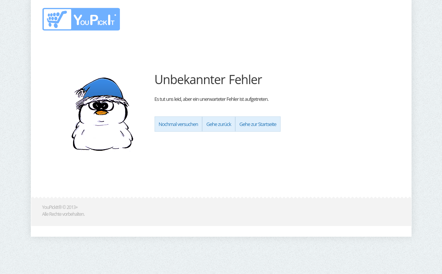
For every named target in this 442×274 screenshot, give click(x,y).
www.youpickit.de (81, 19)
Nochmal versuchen (178, 124)
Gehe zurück (218, 124)
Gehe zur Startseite (257, 124)
